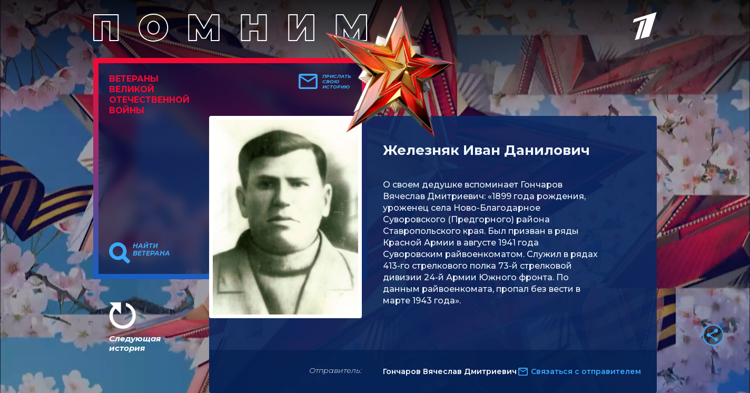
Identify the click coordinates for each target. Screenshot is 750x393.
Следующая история (135, 343)
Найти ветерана (151, 249)
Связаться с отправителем (586, 371)
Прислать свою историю (336, 82)
